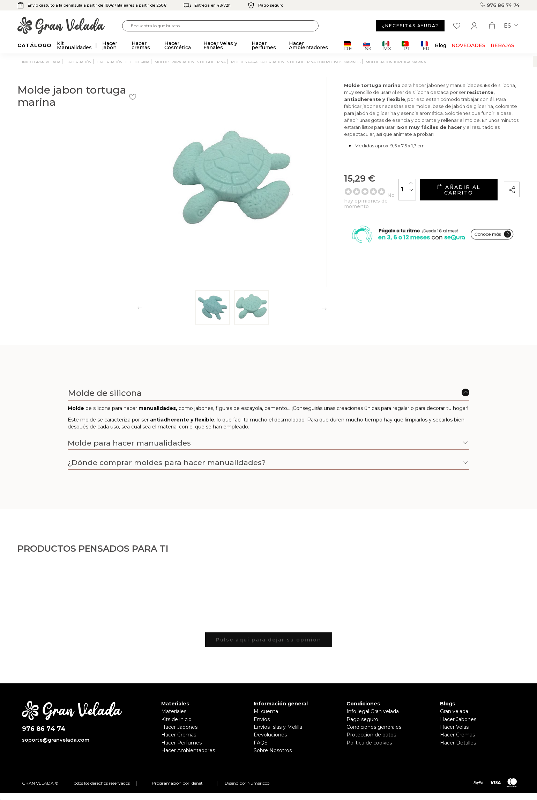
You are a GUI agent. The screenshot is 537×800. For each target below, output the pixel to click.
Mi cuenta (266, 711)
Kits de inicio (176, 719)
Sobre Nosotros (273, 750)
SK (367, 46)
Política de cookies (369, 743)
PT (406, 46)
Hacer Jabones (179, 727)
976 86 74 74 (500, 5)
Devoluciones (270, 735)
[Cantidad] (369, 199)
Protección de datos (371, 735)
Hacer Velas (454, 727)
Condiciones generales (373, 727)
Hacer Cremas (178, 735)
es (511, 26)
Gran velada (454, 711)
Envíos (262, 719)
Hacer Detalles (458, 743)
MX (386, 46)
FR (425, 46)
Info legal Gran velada (372, 711)
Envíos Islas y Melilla (278, 727)
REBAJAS (502, 45)
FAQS (261, 743)
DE (348, 46)
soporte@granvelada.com (55, 740)
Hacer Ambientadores (188, 750)
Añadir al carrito (439, 199)
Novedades (468, 45)
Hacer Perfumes (181, 743)
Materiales (173, 711)
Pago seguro (362, 719)
